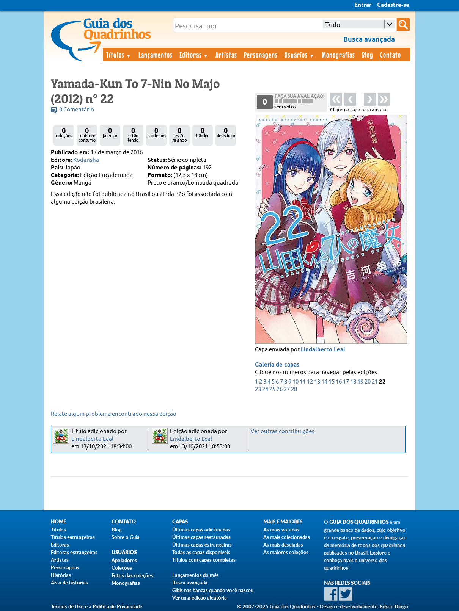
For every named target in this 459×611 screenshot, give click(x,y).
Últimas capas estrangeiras (202, 545)
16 (339, 381)
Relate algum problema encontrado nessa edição (113, 414)
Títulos (119, 54)
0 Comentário (76, 109)
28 (294, 389)
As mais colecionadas (286, 537)
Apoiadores (124, 560)
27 (287, 389)
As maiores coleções (285, 552)
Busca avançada (189, 583)
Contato (390, 54)
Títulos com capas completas (204, 560)
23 (258, 389)
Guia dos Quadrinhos (358, 522)
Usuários (300, 54)
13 (317, 381)
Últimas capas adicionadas (201, 529)
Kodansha (86, 160)
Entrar (362, 5)
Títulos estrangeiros (73, 537)
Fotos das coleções (132, 575)
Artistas (226, 54)
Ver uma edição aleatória (199, 598)
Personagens (261, 54)
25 (272, 389)
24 (265, 389)
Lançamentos (155, 54)
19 (360, 381)
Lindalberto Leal (323, 350)
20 (368, 381)
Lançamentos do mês (195, 575)
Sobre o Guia (126, 537)
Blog (367, 54)
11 (303, 381)
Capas (180, 522)
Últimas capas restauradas (201, 537)
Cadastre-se (393, 5)
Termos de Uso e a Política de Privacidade (96, 606)
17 (346, 381)
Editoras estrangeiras (74, 552)
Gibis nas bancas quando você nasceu (212, 590)
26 (280, 389)
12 (310, 381)
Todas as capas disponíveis (201, 552)
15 (332, 381)
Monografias (338, 54)
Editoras (194, 54)
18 (353, 381)
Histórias (61, 575)
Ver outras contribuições (282, 431)
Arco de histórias (69, 583)
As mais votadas (281, 529)
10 (295, 381)
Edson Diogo (394, 606)
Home (58, 522)
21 (375, 381)
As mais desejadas (283, 545)
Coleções (122, 568)
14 (324, 381)
